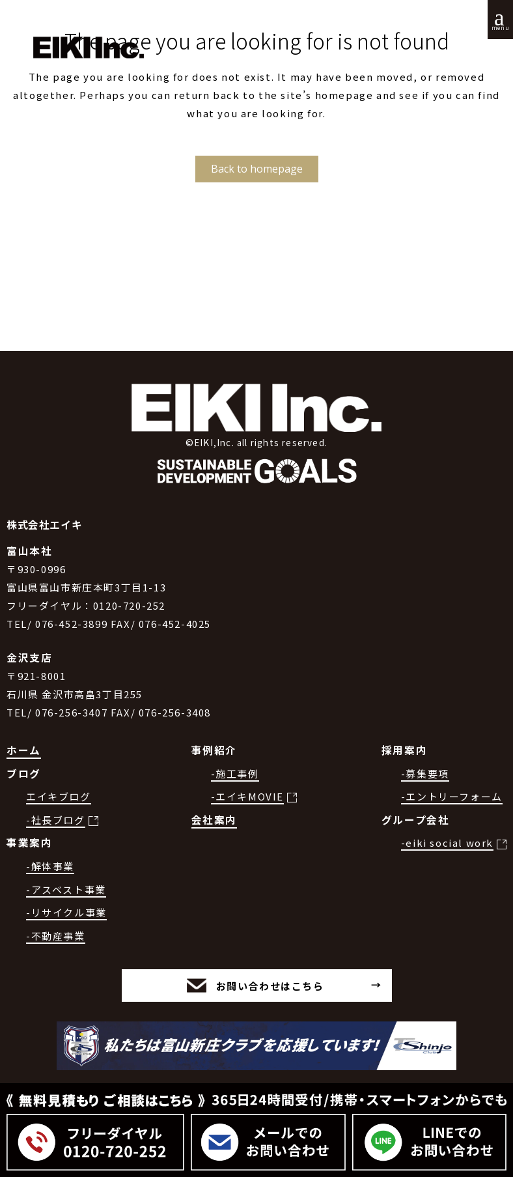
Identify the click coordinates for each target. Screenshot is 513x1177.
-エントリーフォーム (452, 796)
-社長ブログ (55, 820)
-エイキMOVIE (247, 796)
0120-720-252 (129, 605)
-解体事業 (50, 866)
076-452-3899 (71, 624)
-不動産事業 (55, 936)
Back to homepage (257, 169)
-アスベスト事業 (66, 889)
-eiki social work (447, 842)
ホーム (24, 750)
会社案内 (214, 819)
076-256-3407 (71, 712)
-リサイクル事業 (66, 912)
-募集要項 (425, 773)
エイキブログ (58, 796)
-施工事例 (235, 773)
